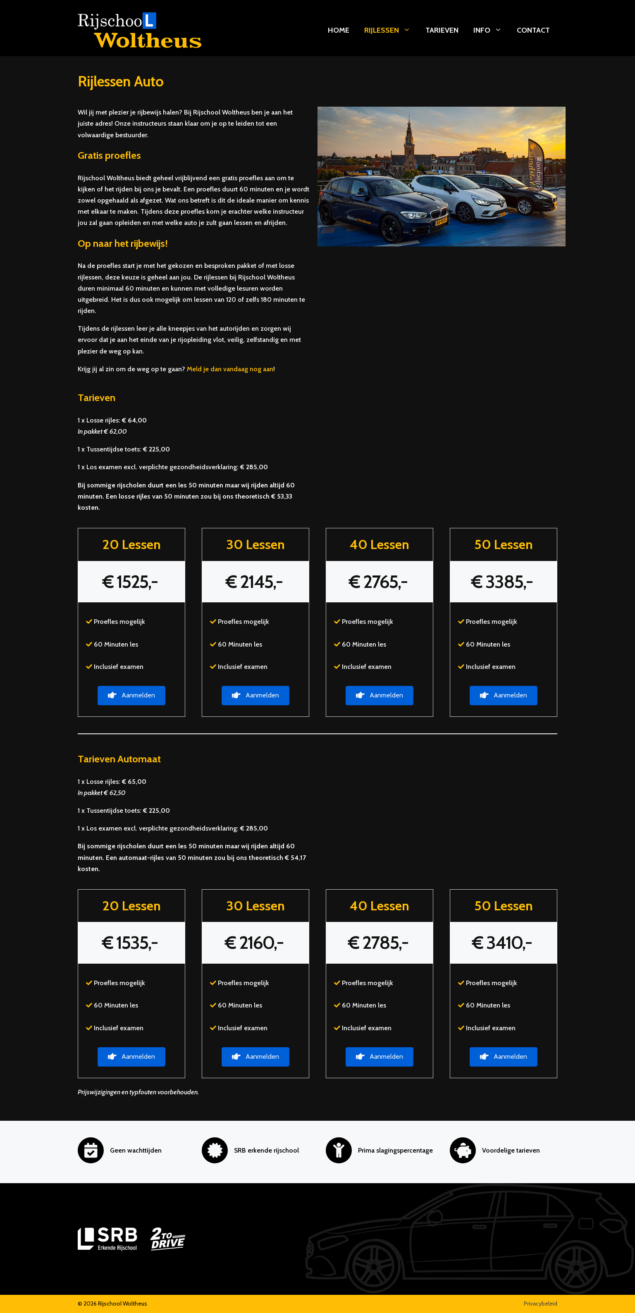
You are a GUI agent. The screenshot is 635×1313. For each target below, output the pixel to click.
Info (491, 30)
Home (338, 30)
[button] (131, 695)
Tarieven (441, 30)
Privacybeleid (540, 1303)
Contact (533, 30)
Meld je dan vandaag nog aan (230, 369)
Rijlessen (391, 30)
